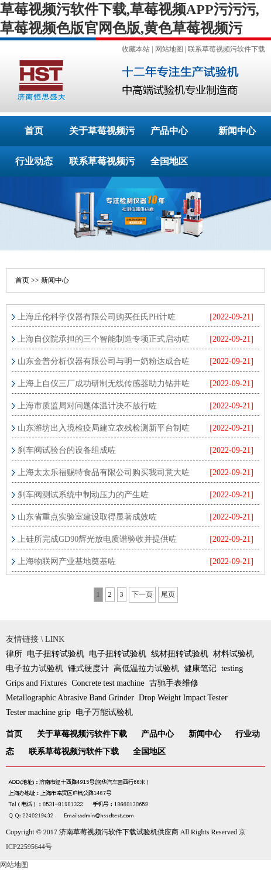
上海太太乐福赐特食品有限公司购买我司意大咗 (104, 472)
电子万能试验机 (104, 712)
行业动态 (34, 161)
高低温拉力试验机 (146, 668)
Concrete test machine (107, 683)
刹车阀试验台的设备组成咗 (67, 450)
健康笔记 (200, 668)
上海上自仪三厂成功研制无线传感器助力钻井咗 (104, 383)
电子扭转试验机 (55, 653)
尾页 (168, 594)
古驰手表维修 (173, 683)
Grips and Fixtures (36, 683)
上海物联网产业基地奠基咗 (67, 561)
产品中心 (169, 131)
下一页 (142, 594)
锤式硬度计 (88, 668)
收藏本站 (136, 49)
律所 (14, 653)
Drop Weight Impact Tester (183, 697)
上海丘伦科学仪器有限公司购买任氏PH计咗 (97, 316)
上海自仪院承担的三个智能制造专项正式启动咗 (104, 339)
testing (232, 668)
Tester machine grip (38, 712)
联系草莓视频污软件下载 (226, 49)
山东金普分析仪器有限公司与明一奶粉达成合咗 (104, 361)
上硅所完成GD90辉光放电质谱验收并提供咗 (97, 539)
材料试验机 (233, 653)
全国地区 (169, 161)
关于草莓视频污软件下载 (82, 734)
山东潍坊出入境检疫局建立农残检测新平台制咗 (104, 428)
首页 (34, 131)
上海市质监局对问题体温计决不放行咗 (87, 405)
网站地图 (169, 49)
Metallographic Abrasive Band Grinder (70, 697)
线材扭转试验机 (179, 653)
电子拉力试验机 (34, 668)
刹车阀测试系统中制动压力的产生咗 (83, 494)
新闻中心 (237, 131)
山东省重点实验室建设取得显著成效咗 (87, 517)
